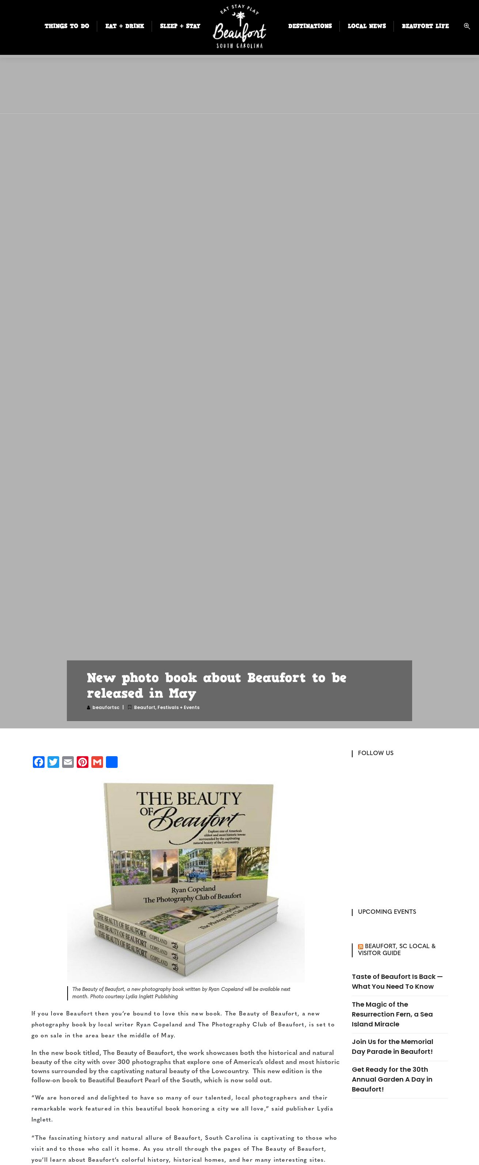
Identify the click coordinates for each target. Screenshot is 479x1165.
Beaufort (144, 707)
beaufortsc (105, 707)
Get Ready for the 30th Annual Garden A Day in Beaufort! (392, 1079)
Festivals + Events (178, 707)
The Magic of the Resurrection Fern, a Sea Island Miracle (392, 1014)
